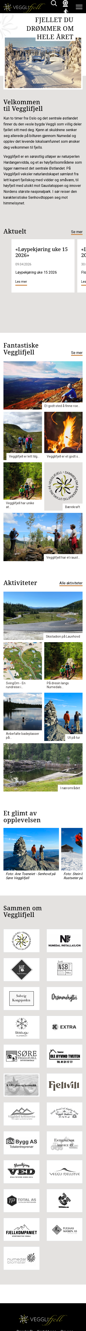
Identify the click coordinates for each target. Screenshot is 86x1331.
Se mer (77, 232)
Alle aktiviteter (71, 583)
